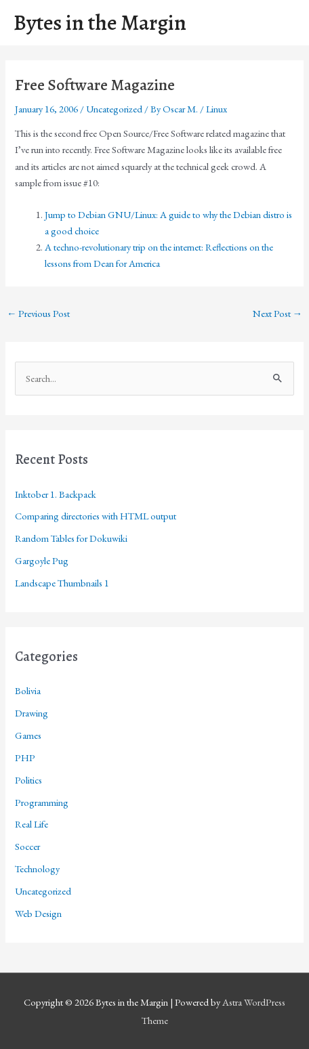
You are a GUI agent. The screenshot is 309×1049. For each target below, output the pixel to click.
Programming (41, 802)
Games (28, 735)
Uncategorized (114, 108)
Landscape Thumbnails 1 (62, 582)
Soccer (27, 846)
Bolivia (28, 690)
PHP (25, 757)
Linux (216, 108)
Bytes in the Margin (100, 22)
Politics (28, 779)
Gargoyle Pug (41, 560)
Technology (37, 868)
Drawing (31, 712)
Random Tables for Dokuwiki (71, 538)
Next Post (278, 313)
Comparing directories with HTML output (95, 515)
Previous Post (38, 313)
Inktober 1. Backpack (55, 494)
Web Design (38, 913)
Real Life (31, 823)
